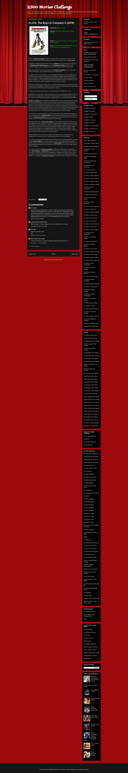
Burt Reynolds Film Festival (91, 341)
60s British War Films (89, 611)
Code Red (86, 439)
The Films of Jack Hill (90, 209)
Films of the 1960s (89, 507)
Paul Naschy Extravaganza (91, 146)
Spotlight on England (89, 111)
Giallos (86, 537)
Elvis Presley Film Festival (91, 373)
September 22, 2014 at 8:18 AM (39, 226)
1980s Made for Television (91, 456)
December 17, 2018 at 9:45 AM (39, 243)
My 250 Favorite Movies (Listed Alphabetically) (90, 53)
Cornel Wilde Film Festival (91, 353)
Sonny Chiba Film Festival (91, 420)
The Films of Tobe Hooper (91, 309)
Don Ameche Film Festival (91, 358)
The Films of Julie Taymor (91, 241)
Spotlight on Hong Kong (90, 114)
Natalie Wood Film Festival (91, 405)
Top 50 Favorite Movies (90, 57)
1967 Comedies (88, 629)
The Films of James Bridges (91, 212)
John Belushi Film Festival (91, 382)
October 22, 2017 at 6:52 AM (38, 235)
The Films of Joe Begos (90, 221)
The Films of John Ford (90, 226)
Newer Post (32, 254)
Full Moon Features (89, 529)
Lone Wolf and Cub (89, 554)
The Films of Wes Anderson (91, 316)
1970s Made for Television (91, 453)
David (32, 208)
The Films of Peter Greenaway (89, 264)
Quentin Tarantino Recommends (89, 565)
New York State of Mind (90, 557)
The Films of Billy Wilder (90, 172)
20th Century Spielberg (90, 140)
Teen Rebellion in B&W (90, 655)
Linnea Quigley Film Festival (91, 396)
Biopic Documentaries (90, 480)
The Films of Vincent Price (91, 426)
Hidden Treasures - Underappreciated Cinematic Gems (89, 66)
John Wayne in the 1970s (91, 385)
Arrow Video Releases (90, 436)
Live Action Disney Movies (91, 551)
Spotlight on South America (91, 125)
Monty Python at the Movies (91, 402)
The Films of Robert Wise (91, 276)
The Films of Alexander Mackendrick (90, 161)
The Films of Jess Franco (91, 218)
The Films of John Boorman (91, 224)
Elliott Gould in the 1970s (91, 647)
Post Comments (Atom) (57, 259)
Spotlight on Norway (89, 120)
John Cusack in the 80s (90, 649)
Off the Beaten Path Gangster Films (89, 615)
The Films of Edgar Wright (91, 181)
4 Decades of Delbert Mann (91, 143)
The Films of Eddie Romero (91, 178)
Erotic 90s (86, 496)
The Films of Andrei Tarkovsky (89, 166)
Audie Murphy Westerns (90, 338)
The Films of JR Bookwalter (91, 206)
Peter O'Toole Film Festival (91, 411)
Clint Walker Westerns (90, 644)
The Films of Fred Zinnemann (89, 188)
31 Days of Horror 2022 (90, 468)
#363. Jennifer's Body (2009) (94, 708)
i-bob (76, 769)
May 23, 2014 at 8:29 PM (37, 218)
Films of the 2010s (89, 519)
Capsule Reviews (88, 483)
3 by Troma (87, 635)
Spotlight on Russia (89, 122)
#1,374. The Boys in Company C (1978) (51, 23)
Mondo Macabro (88, 445)
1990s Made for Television (91, 459)
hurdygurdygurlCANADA (37, 222)
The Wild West (88, 595)
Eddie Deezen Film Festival (91, 361)
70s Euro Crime (88, 638)
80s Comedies (88, 471)
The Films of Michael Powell (91, 251)
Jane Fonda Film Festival (91, 376)
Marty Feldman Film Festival (91, 399)
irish (31, 229)
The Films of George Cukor (91, 191)
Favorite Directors (89, 83)
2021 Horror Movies (89, 465)
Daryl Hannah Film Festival (91, 355)
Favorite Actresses (89, 80)
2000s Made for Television (91, 462)
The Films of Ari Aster (90, 170)
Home (54, 254)
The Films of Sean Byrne (90, 286)
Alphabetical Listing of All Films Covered (91, 43)
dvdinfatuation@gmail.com (91, 34)
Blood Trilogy (87, 641)
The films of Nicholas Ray (91, 326)
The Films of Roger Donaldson (89, 280)
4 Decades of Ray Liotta (90, 335)
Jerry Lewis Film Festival (90, 379)
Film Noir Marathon (89, 499)
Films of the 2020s (89, 522)
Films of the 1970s (89, 510)
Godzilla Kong (87, 540)
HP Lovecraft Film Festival (91, 543)
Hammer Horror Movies (90, 548)
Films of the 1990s (89, 516)
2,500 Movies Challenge (49, 7)
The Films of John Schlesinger (89, 233)
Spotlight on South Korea (91, 128)
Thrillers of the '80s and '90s (91, 598)
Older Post (74, 254)
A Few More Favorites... (90, 86)
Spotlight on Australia (89, 108)
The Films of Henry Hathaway (89, 202)
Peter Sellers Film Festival (91, 414)
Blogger (87, 769)
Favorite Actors (88, 77)
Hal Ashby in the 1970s (90, 545)
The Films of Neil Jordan (90, 254)
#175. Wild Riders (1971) (95, 716)
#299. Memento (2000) (93, 753)
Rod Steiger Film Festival (91, 417)
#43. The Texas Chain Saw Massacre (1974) (95, 679)
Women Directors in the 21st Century (90, 602)
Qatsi (85, 619)
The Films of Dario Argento (91, 175)
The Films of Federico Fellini (91, 184)
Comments (88, 99)
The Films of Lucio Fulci (90, 248)
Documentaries (88, 490)
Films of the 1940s (89, 502)
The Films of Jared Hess (90, 215)
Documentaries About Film (91, 493)
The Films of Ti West (89, 306)
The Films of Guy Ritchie (90, 194)
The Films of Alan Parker (90, 153)
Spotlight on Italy (88, 117)
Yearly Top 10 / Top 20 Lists (91, 74)
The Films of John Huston (91, 229)
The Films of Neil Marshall (91, 257)
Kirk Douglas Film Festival (91, 388)
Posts (87, 96)
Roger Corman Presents (90, 569)
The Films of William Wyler (91, 323)
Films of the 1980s (89, 513)
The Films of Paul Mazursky (91, 260)
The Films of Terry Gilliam (91, 303)
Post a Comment (35, 246)
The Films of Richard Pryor (91, 423)
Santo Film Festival (89, 576)
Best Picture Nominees (90, 477)
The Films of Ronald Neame (91, 284)
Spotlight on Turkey (89, 131)
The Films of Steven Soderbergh (89, 294)
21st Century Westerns (90, 632)
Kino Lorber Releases (90, 442)
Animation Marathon (89, 474)
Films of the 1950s (89, 505)
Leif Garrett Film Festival (90, 393)
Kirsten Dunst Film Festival (91, 390)
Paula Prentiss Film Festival (91, 408)
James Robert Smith (36, 238)
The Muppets (87, 592)
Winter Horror (87, 658)
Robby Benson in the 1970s (91, 652)
